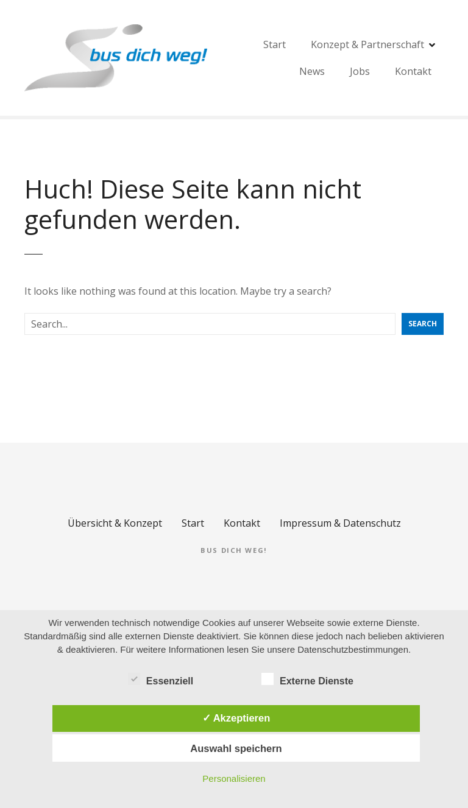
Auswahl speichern (236, 748)
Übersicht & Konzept (115, 523)
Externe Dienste (307, 679)
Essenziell (160, 679)
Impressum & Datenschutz (340, 523)
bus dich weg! (233, 550)
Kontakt (242, 523)
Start (386, 58)
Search (422, 323)
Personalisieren (233, 778)
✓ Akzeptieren (236, 717)
